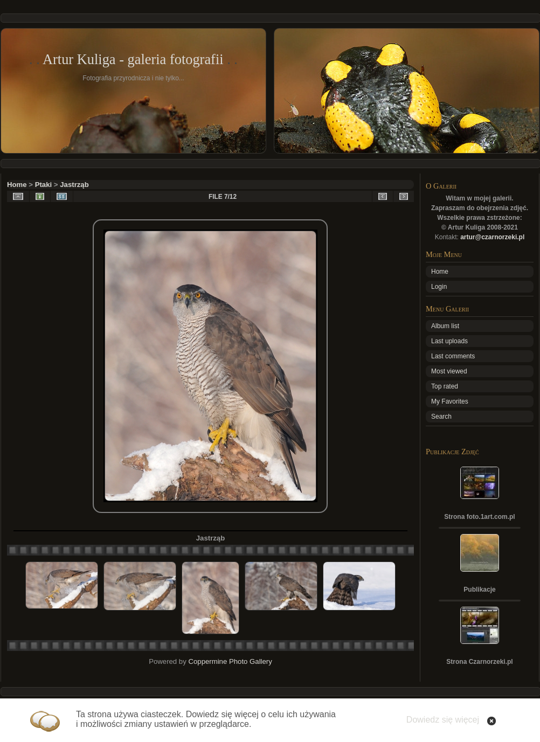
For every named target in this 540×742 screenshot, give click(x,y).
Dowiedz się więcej (442, 719)
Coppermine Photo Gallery (230, 661)
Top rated (444, 386)
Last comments (453, 356)
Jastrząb (74, 185)
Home (17, 185)
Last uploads (449, 341)
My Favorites (449, 401)
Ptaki (43, 185)
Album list (445, 326)
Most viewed (449, 371)
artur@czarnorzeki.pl (492, 237)
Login (439, 286)
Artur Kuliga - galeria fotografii (133, 59)
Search (441, 416)
